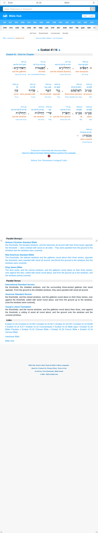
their (71, 245)
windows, (40, 270)
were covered (35, 250)
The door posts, (12, 270)
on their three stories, (83, 270)
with (67, 245)
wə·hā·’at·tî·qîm (19, 64)
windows (34, 245)
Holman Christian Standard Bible (21, 242)
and (41, 245)
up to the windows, (80, 273)
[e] (87, 62)
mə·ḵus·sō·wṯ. (86, 132)
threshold (13, 248)
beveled (26, 245)
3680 (88, 129)
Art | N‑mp (85, 74)
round (58, 257)
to (88, 248)
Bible (4, 38)
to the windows (78, 260)
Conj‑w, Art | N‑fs (65, 119)
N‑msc (33, 97)
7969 (78, 84)
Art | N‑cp (41, 119)
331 (41, 62)
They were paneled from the (67, 248)
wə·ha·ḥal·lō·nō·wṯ (18, 109)
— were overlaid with (27, 248)
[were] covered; (24, 275)
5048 (56, 84)
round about (66, 270)
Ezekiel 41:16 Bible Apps (66, 327)
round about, (46, 273)
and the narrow (28, 270)
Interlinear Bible (12, 337)
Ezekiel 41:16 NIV (27, 324)
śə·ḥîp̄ (32, 87)
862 (22, 62)
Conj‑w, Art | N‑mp (20, 74)
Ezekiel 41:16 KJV (15, 327)
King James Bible (13, 267)
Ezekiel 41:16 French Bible (64, 329)
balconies (51, 245)
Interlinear (11, 38)
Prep (58, 97)
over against (10, 273)
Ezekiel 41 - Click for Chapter (20, 54)
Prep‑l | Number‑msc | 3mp (73, 97)
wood (39, 248)
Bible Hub (9, 341)
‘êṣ (17, 87)
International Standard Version (20, 285)
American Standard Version (18, 294)
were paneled (24, 260)
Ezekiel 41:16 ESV (64, 324)
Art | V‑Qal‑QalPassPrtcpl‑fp (36, 74)
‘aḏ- (50, 109)
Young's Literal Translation (18, 307)
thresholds (13, 245)
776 (67, 107)
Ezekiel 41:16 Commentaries (39, 327)
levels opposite (86, 245)
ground (84, 248)
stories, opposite (85, 257)
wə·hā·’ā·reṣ (65, 109)
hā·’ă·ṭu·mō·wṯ (39, 64)
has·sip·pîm (83, 64)
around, (47, 260)
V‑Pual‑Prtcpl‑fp (87, 142)
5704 (47, 107)
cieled (28, 273)
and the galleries (47, 257)
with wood (35, 260)
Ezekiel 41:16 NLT (45, 324)
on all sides (48, 248)
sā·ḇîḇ (89, 87)
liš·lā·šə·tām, (76, 87)
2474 (67, 62)
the (6, 245)
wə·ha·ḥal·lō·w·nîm (63, 64)
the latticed (25, 257)
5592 (84, 62)
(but (15, 250)
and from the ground (62, 273)
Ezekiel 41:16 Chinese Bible (35, 329)
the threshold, (11, 260)
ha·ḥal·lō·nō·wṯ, (37, 109)
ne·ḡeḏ (57, 87)
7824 (31, 84)
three (76, 245)
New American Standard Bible (19, 255)
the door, (21, 273)
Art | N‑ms (48, 97)
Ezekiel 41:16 (11, 324)
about (64, 257)
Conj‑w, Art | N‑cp (65, 74)
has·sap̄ (47, 87)
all (42, 260)
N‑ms (16, 97)
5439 (88, 84)
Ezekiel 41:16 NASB (83, 324)
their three (72, 257)
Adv (90, 97)
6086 (14, 84)
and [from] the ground (61, 260)
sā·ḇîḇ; (79, 109)
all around (60, 245)
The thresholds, (12, 257)
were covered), (20, 263)
